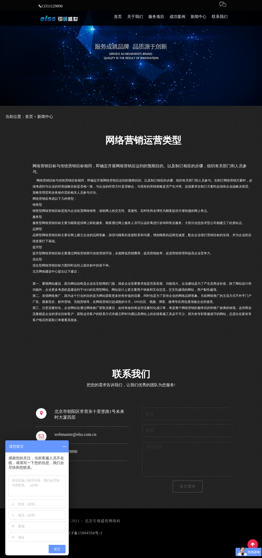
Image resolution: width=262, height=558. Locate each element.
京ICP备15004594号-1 (82, 533)
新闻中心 (198, 21)
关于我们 (135, 21)
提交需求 (189, 486)
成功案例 (177, 21)
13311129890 (51, 10)
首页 (118, 21)
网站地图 (111, 533)
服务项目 (156, 21)
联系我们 (220, 21)
